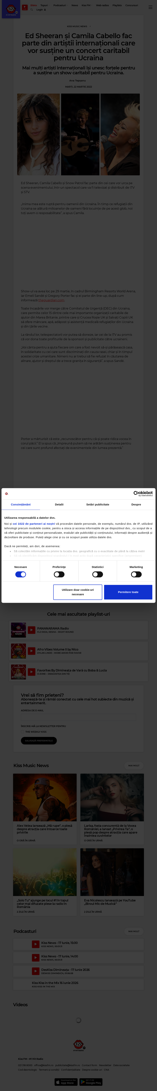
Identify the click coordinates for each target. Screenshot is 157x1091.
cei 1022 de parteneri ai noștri (34, 523)
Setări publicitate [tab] (97, 504)
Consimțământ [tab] (20, 504)
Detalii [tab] (59, 504)
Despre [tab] (136, 504)
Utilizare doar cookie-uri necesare (78, 592)
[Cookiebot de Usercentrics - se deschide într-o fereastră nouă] (136, 493)
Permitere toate (128, 592)
